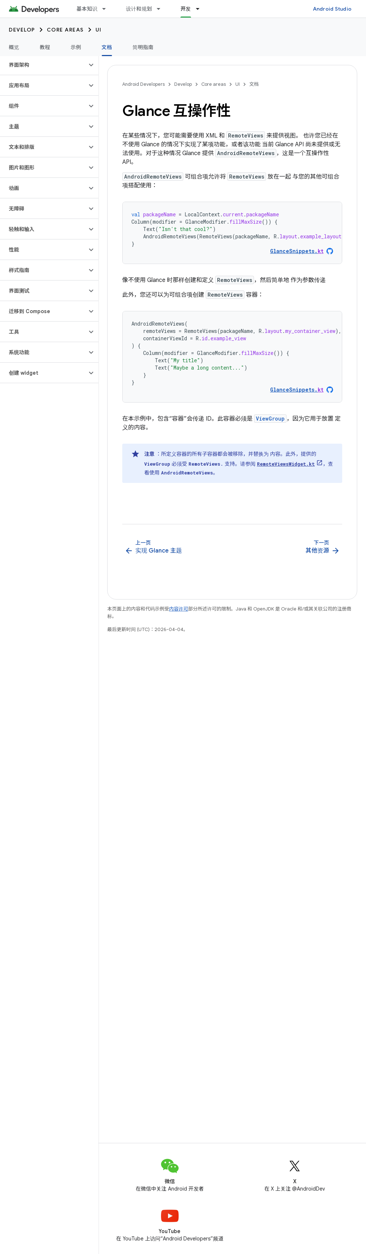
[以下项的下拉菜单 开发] (201, 9)
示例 (76, 47)
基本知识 (86, 9)
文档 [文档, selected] (107, 47)
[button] (43, 65)
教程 (45, 47)
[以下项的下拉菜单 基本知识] (107, 9)
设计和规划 (139, 9)
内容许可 (178, 609)
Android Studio (332, 9)
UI (99, 29)
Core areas (65, 29)
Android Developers (143, 84)
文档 (254, 84)
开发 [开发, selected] (185, 9)
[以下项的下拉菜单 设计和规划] (162, 9)
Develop (22, 29)
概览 (14, 47)
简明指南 (142, 47)
